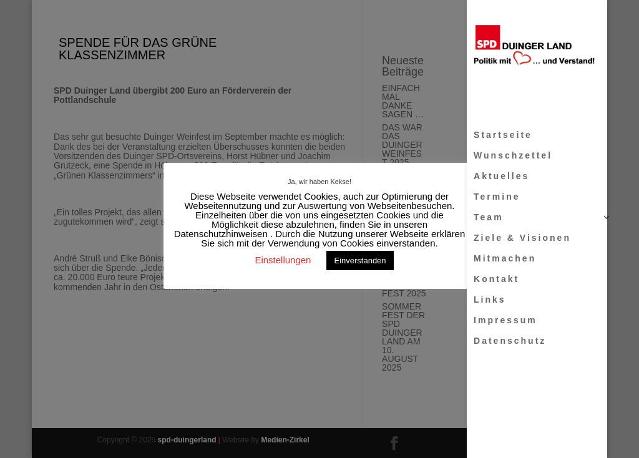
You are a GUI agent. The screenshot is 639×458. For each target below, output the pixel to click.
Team (489, 217)
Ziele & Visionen (522, 238)
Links (490, 300)
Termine (497, 197)
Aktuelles (501, 176)
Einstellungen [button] (283, 260)
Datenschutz (510, 341)
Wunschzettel (513, 155)
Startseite (503, 135)
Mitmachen (505, 258)
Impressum (505, 320)
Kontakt (496, 279)
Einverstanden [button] (360, 260)
